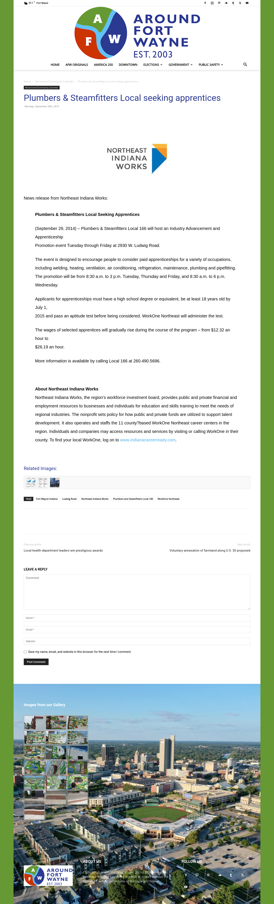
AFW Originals (77, 65)
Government (181, 65)
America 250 (103, 65)
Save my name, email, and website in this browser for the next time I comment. (79, 651)
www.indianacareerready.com (148, 440)
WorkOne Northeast (168, 498)
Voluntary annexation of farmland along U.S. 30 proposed (209, 550)
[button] (245, 65)
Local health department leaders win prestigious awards (63, 550)
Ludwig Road (69, 498)
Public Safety (211, 65)
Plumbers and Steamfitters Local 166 (133, 498)
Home (55, 65)
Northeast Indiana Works (94, 498)
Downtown (128, 65)
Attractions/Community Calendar (54, 81)
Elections (152, 65)
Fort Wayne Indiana (46, 498)
